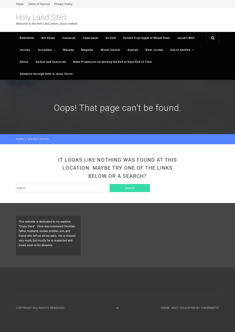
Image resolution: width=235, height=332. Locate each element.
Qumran (133, 49)
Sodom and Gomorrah (51, 61)
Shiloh (24, 61)
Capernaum (90, 37)
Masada (68, 49)
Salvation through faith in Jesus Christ (46, 73)
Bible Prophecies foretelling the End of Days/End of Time (112, 61)
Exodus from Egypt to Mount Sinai (146, 37)
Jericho (25, 49)
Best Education (184, 308)
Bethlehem (27, 37)
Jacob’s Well (185, 37)
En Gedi (111, 37)
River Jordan (154, 49)
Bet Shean (48, 37)
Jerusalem (46, 49)
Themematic (210, 308)
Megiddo (87, 49)
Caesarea (68, 37)
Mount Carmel (110, 49)
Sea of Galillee (182, 49)
